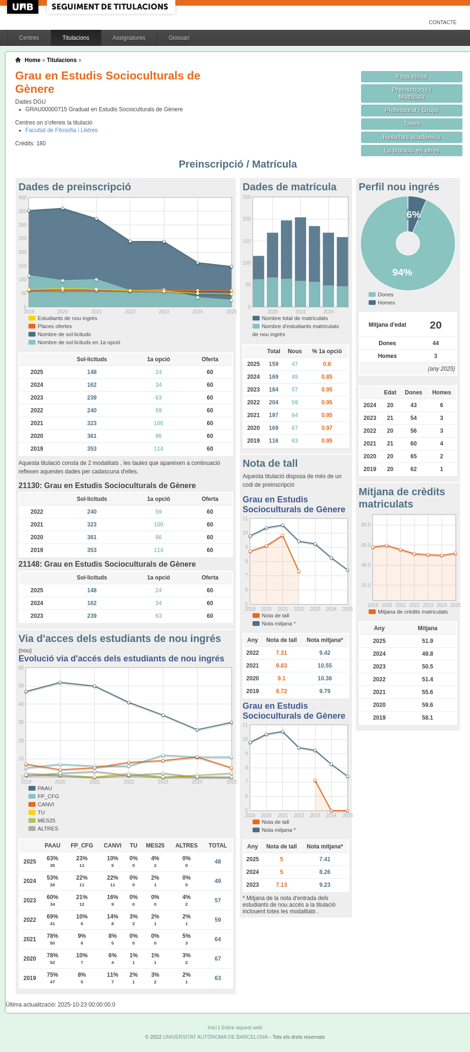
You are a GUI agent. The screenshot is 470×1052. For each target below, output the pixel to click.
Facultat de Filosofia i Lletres (62, 130)
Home (32, 60)
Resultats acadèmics (412, 137)
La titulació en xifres (412, 150)
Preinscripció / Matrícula (412, 93)
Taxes (412, 123)
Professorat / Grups (412, 110)
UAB (23, 7)
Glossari (179, 38)
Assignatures (129, 38)
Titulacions (76, 38)
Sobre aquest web (241, 1027)
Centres (29, 38)
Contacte (443, 22)
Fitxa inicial (411, 76)
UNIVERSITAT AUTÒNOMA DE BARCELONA (215, 1037)
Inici (212, 1027)
